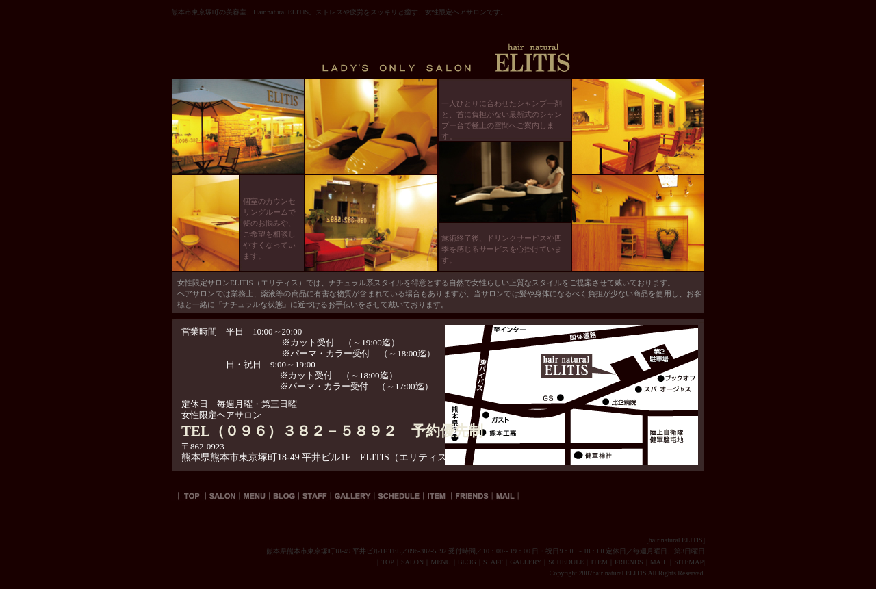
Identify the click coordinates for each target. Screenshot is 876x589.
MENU (440, 562)
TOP (387, 562)
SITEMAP (689, 562)
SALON (412, 562)
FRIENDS (629, 562)
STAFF (493, 562)
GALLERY (525, 562)
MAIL (659, 562)
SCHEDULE (566, 562)
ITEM (599, 562)
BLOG (467, 562)
